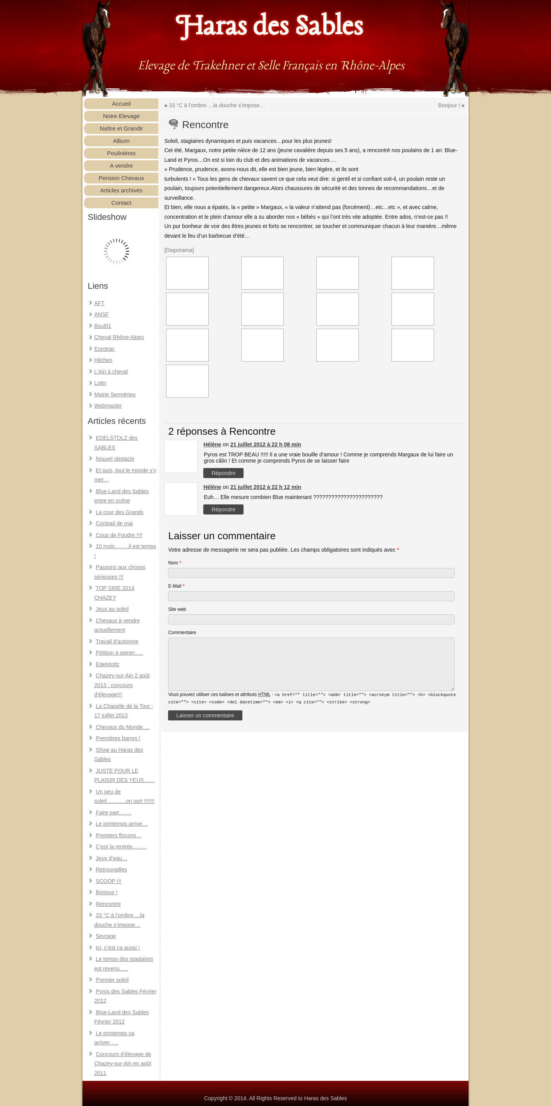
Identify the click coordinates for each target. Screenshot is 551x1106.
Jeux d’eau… (111, 858)
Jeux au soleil (112, 609)
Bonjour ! (106, 892)
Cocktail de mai (114, 523)
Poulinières (121, 153)
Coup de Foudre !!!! (119, 535)
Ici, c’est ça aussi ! (118, 948)
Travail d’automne (117, 641)
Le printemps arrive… (122, 824)
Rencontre (108, 904)
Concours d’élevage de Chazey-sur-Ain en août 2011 (122, 1063)
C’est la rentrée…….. (121, 847)
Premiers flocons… (118, 835)
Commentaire (182, 632)
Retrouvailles (111, 869)
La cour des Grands (119, 512)
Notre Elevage (121, 116)
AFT (99, 303)
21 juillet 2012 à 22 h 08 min (265, 444)
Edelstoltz (107, 664)
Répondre (223, 473)
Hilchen (103, 360)
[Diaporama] (179, 250)
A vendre (121, 165)
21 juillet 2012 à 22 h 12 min (265, 487)
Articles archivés (121, 190)
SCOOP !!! (108, 881)
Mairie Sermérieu (115, 394)
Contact (122, 202)
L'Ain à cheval (111, 372)
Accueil (121, 103)
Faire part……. (113, 812)
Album (121, 140)
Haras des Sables (269, 27)
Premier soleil (112, 980)
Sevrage (106, 936)
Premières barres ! (118, 738)
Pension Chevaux (121, 178)
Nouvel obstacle (115, 459)
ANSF (101, 314)
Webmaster (108, 406)
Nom (174, 563)
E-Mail (176, 586)
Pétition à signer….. (119, 653)
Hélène (212, 444)
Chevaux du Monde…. (122, 727)
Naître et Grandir (121, 128)
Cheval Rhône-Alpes (119, 337)
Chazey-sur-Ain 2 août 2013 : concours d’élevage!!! (121, 685)
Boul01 (102, 326)
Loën (100, 383)
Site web (177, 609)
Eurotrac (104, 349)
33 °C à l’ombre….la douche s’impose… (217, 105)
